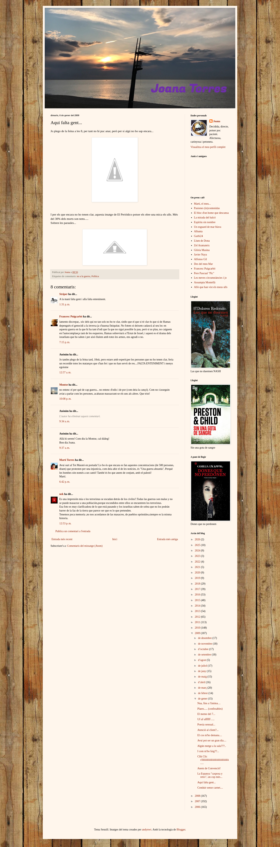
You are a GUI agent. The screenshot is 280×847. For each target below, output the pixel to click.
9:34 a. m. (64, 421)
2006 (198, 806)
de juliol (203, 665)
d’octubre (203, 649)
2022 (198, 561)
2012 (198, 616)
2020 (198, 572)
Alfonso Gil (200, 259)
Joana (216, 121)
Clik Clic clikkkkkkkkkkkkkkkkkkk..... (213, 760)
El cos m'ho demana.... (209, 735)
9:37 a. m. (64, 447)
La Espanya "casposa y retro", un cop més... (209, 775)
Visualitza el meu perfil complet (208, 147)
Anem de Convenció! (209, 768)
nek (61, 494)
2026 (198, 539)
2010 (198, 627)
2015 (198, 600)
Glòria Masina (202, 250)
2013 (198, 611)
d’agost (202, 660)
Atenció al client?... (208, 730)
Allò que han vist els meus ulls (211, 287)
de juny (202, 671)
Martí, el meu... (202, 203)
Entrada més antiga (167, 539)
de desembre (205, 638)
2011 (198, 622)
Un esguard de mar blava (207, 226)
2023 (198, 556)
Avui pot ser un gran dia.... (211, 740)
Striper (63, 294)
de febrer (203, 693)
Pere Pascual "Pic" (204, 273)
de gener (203, 698)
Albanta (198, 231)
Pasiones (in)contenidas (207, 208)
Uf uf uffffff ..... (205, 719)
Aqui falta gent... (206, 782)
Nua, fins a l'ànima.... (208, 703)
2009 (198, 633)
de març (202, 687)
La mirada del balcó (205, 217)
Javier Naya (200, 254)
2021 (198, 567)
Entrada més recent (62, 539)
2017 (198, 589)
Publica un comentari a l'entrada (72, 531)
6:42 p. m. (64, 481)
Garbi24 (198, 236)
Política (95, 276)
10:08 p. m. (65, 398)
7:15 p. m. (64, 342)
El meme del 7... (206, 714)
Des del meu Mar (203, 263)
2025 (198, 545)
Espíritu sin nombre (204, 222)
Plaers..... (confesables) (210, 708)
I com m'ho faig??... (208, 751)
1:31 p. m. (64, 304)
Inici (114, 539)
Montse (63, 384)
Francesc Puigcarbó (70, 316)
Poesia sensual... (206, 724)
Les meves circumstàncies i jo (210, 277)
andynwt (146, 829)
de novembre (205, 643)
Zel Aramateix (202, 245)
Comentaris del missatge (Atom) (84, 545)
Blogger (181, 829)
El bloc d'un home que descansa (211, 212)
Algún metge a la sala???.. (211, 746)
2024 (198, 550)
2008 (198, 795)
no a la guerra (83, 276)
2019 (198, 578)
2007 (198, 801)
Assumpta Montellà (204, 282)
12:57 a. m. (65, 372)
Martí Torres (66, 459)
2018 (198, 583)
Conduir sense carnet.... (210, 787)
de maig (202, 676)
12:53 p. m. (65, 523)
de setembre (205, 654)
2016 (198, 594)
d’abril (202, 682)
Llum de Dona (202, 240)
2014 (198, 605)
